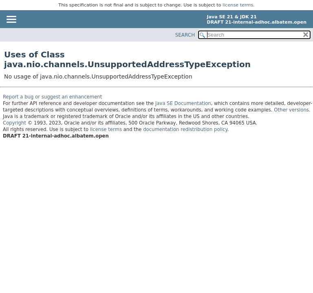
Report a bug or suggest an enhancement (52, 97)
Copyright (14, 123)
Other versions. (292, 110)
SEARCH (185, 35)
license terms (238, 5)
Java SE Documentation (183, 103)
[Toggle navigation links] (11, 20)
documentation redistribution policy (185, 129)
